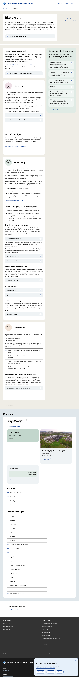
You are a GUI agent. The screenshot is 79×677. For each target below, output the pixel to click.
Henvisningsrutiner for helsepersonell (20, 73)
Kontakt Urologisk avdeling (14, 427)
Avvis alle (50, 672)
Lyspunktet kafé (14, 562)
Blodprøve (13, 525)
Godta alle (40, 672)
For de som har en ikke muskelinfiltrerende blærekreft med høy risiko (23, 356)
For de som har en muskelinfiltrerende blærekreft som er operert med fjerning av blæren (24, 362)
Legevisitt (12, 558)
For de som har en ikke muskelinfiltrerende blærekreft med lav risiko (24, 351)
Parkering (12, 502)
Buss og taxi (13, 498)
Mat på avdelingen (15, 570)
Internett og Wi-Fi (14, 550)
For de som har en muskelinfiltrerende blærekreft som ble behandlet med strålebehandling (23, 367)
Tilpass (60, 672)
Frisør (11, 533)
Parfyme (12, 578)
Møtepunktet (13, 574)
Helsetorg (12, 541)
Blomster (12, 529)
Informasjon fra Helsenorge (17, 36)
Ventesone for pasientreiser (17, 595)
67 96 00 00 (6, 671)
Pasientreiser (13, 506)
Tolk (11, 590)
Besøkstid (12, 521)
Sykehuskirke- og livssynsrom (18, 586)
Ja (11, 610)
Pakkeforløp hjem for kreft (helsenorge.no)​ (16, 146)
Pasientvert (13, 582)
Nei (18, 610)
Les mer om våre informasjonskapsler (45, 667)
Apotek (12, 517)
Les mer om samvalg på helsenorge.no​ (15, 200)
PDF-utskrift (72, 15)
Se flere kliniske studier (54, 109)
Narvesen (12, 554)
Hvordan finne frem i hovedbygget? (19, 546)
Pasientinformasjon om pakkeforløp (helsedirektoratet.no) (20, 64)
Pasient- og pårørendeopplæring (19, 566)
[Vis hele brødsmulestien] (9, 8)
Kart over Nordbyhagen (16, 494)
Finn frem (46, 461)
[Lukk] (75, 661)
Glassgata (12, 537)
